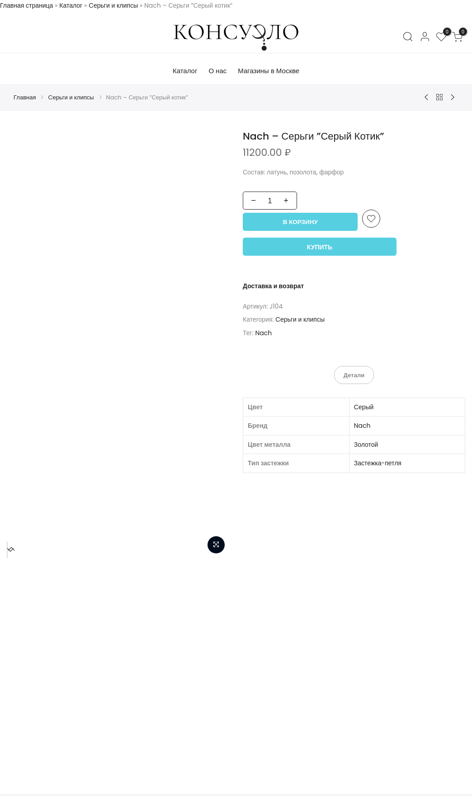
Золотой (366, 418)
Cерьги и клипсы (113, 5)
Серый (364, 380)
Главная (25, 97)
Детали (354, 351)
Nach (263, 311)
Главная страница (26, 5)
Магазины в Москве (268, 70)
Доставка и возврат (273, 264)
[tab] (354, 351)
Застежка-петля (377, 436)
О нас (217, 70)
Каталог (70, 5)
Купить (319, 225)
